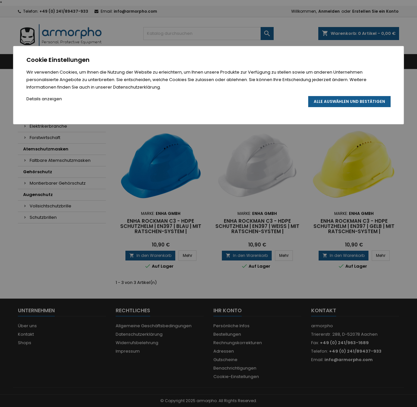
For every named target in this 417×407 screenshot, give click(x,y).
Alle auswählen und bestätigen (349, 101)
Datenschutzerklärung (136, 87)
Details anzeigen (44, 99)
